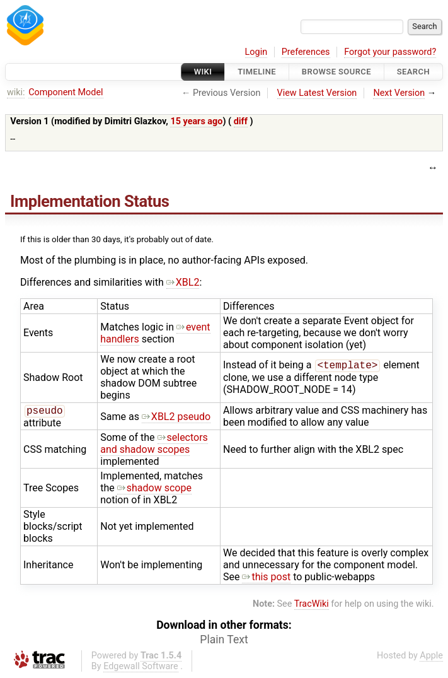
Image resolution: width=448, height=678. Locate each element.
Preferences (306, 52)
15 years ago (196, 121)
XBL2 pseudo (176, 417)
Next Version (399, 93)
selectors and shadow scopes (154, 445)
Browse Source (336, 71)
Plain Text (224, 640)
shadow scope (154, 489)
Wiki (203, 71)
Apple (431, 657)
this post (266, 578)
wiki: (16, 92)
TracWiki (311, 605)
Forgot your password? (390, 52)
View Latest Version (317, 93)
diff (241, 121)
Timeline (257, 71)
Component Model (65, 92)
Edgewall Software (140, 667)
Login (256, 52)
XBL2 (183, 282)
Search (413, 71)
